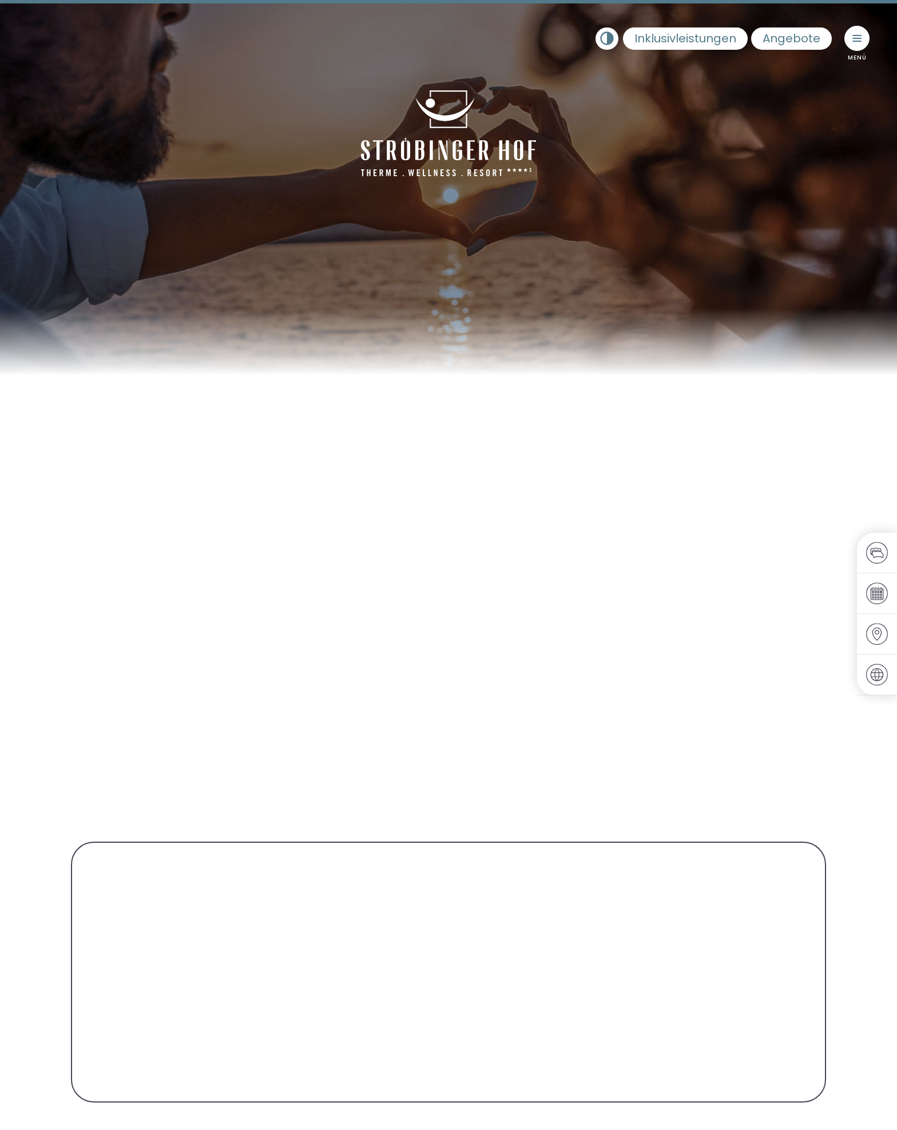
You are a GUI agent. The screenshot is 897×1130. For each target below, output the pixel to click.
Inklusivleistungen (685, 38)
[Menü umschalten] (857, 38)
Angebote (791, 38)
